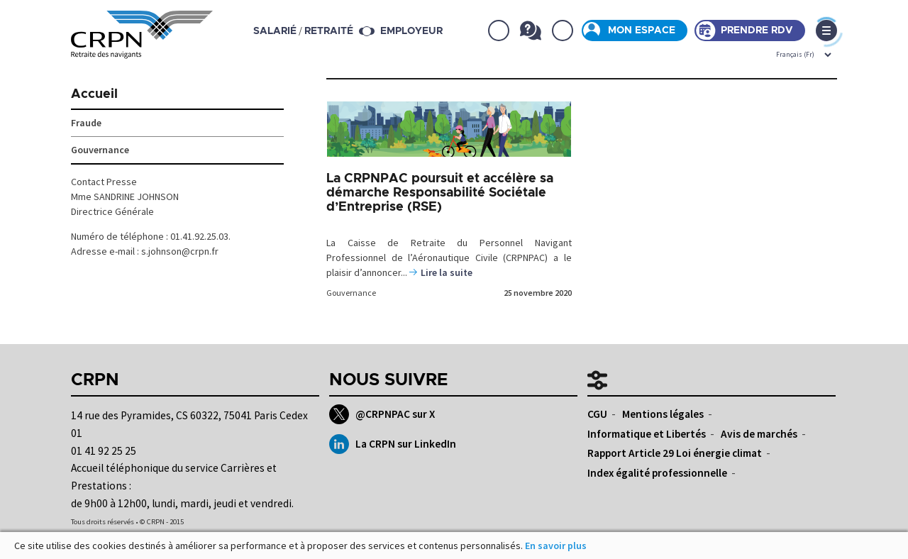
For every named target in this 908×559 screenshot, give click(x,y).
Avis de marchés (759, 434)
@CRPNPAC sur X (382, 414)
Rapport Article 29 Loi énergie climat (674, 453)
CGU (597, 414)
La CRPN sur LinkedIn (392, 444)
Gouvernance (351, 292)
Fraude (86, 122)
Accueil (94, 94)
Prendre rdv (757, 30)
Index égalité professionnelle (657, 473)
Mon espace (641, 30)
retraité (328, 31)
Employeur (411, 31)
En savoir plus (556, 545)
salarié (275, 31)
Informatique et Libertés (646, 434)
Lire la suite (446, 272)
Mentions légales (663, 414)
